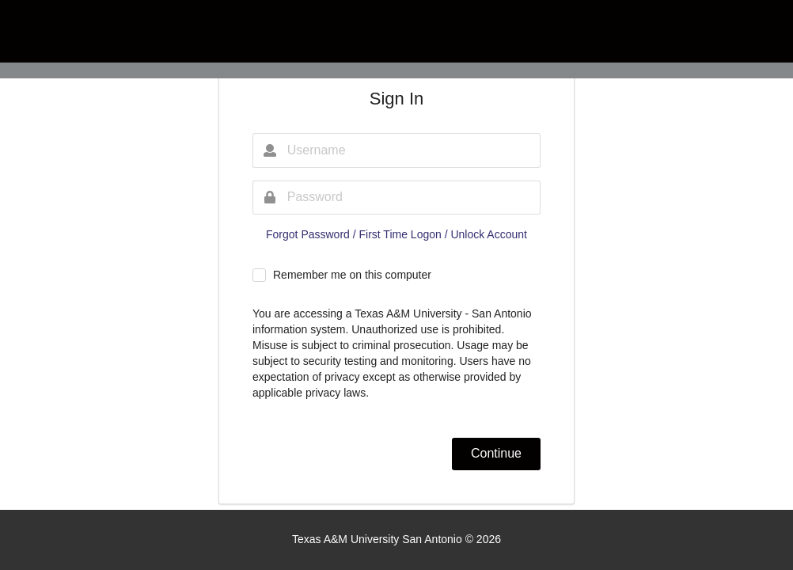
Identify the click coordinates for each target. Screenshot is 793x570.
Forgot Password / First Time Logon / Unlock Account (396, 234)
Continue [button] (496, 453)
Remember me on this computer (352, 274)
